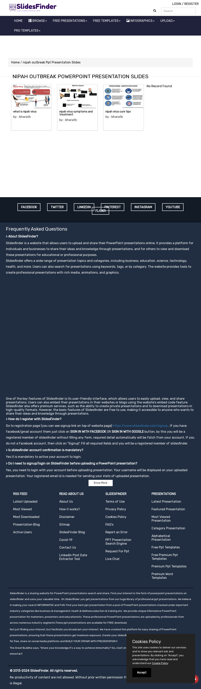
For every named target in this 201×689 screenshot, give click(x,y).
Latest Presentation (166, 501)
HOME (18, 21)
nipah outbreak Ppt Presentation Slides (51, 62)
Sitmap (64, 524)
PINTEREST (112, 207)
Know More (100, 483)
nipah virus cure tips (118, 111)
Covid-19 (65, 540)
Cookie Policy (160, 663)
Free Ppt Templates (166, 547)
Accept (141, 672)
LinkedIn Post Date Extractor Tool (73, 557)
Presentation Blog (26, 524)
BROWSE (37, 21)
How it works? (69, 509)
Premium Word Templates (162, 576)
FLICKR (100, 211)
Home (15, 62)
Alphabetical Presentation (161, 537)
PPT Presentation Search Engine (118, 541)
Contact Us (67, 547)
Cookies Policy (115, 517)
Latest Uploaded (25, 501)
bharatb (25, 117)
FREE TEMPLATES (107, 21)
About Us (66, 501)
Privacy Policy (115, 509)
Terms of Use (115, 501)
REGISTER (191, 4)
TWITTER (57, 207)
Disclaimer (67, 517)
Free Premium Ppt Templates (165, 557)
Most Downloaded (26, 517)
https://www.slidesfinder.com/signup (140, 426)
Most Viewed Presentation (161, 518)
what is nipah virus (25, 111)
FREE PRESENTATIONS (70, 21)
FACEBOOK (29, 207)
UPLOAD (167, 21)
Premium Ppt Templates (169, 566)
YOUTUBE (173, 207)
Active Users (22, 532)
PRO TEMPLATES (27, 30)
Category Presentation (168, 528)
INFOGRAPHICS (140, 21)
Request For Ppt (117, 551)
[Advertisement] (100, 46)
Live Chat (112, 559)
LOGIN (176, 4)
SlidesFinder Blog (72, 532)
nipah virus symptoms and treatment (76, 113)
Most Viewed (22, 509)
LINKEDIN (84, 207)
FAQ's (109, 524)
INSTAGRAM (143, 207)
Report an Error (116, 532)
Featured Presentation (168, 509)
